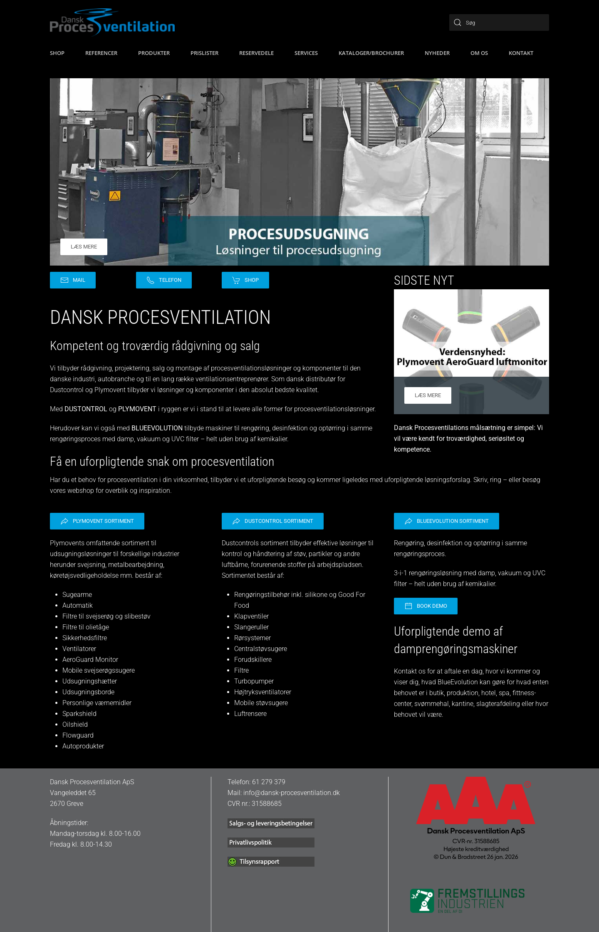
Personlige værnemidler (96, 703)
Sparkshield (79, 714)
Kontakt (521, 53)
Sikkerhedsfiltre (84, 638)
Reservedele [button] (256, 53)
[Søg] (499, 22)
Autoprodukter (83, 746)
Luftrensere (250, 714)
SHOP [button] (57, 53)
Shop (245, 280)
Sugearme (77, 595)
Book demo (425, 606)
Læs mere (84, 247)
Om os (479, 53)
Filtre (241, 670)
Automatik (77, 605)
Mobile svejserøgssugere (98, 670)
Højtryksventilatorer (262, 692)
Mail (72, 280)
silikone (317, 595)
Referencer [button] (101, 53)
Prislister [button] (204, 53)
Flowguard (78, 735)
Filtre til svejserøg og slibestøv (106, 616)
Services (306, 53)
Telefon (163, 280)
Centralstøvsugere (260, 649)
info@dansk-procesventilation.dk (291, 793)
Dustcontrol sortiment (272, 521)
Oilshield (75, 724)
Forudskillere (253, 660)
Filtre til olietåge (85, 627)
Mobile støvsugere (261, 703)
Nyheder (437, 53)
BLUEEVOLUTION (157, 428)
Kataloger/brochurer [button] (371, 53)
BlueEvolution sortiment (446, 521)
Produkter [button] (154, 53)
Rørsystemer (252, 638)
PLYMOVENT (137, 409)
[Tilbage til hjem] (112, 22)
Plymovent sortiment (97, 521)
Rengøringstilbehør (262, 595)
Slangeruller (251, 627)
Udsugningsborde (88, 692)
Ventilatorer (79, 649)
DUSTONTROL (85, 409)
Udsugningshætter (89, 681)
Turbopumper (254, 681)
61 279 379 (268, 782)
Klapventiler (251, 616)
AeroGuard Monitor (90, 660)
